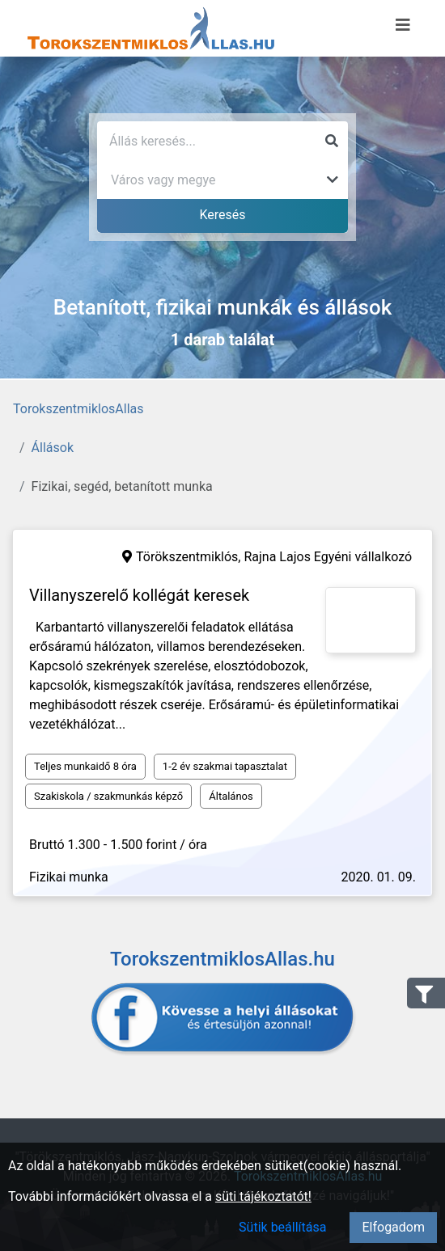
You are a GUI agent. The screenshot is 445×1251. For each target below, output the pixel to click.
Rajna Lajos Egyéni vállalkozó (328, 556)
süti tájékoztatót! (263, 1196)
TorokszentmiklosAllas (78, 408)
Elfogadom (393, 1227)
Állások (53, 447)
